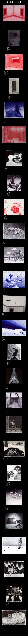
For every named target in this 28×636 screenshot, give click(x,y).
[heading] (14, 2)
